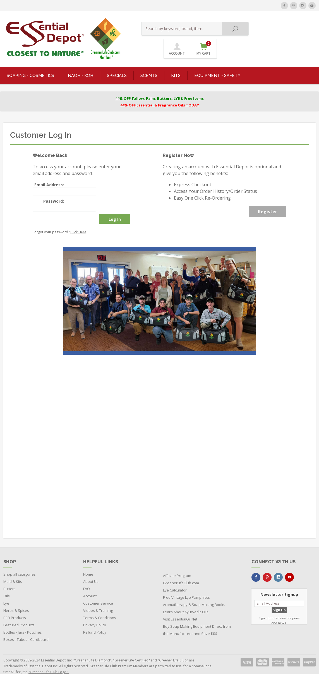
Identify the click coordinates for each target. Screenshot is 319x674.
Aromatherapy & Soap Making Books (194, 594)
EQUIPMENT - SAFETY (217, 64)
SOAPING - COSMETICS (30, 64)
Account (90, 585)
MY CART (302, 27)
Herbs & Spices (16, 600)
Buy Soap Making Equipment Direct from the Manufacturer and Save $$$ (197, 620)
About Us (91, 571)
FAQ (86, 578)
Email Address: (49, 174)
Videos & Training (98, 600)
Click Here (78, 221)
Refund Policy (94, 621)
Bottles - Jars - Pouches (22, 621)
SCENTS (148, 64)
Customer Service (98, 592)
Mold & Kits (12, 571)
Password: (53, 190)
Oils (6, 585)
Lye (6, 592)
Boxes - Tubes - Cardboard (26, 629)
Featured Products (19, 614)
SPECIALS (117, 64)
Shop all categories (19, 563)
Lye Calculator (175, 579)
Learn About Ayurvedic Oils (185, 601)
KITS (176, 64)
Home (88, 563)
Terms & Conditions (99, 607)
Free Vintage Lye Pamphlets (186, 587)
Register (267, 201)
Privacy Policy (94, 614)
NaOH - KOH (80, 64)
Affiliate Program (177, 565)
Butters (9, 578)
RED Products (14, 607)
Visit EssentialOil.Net (180, 608)
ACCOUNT (276, 28)
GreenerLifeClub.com (181, 572)
